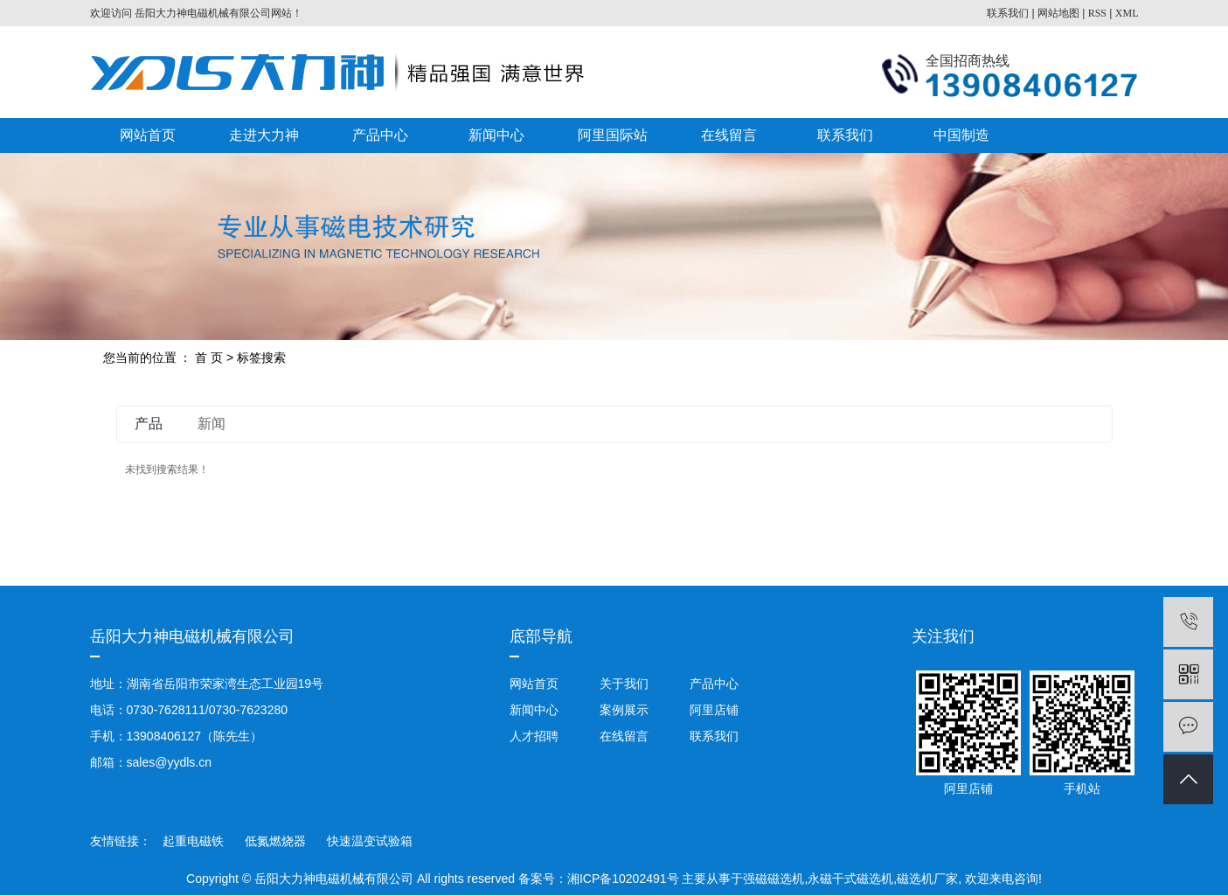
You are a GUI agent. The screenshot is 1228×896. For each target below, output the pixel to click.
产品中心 (380, 135)
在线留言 (729, 135)
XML (1127, 13)
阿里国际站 (613, 135)
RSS (1097, 13)
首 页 (209, 358)
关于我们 (624, 684)
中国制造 (961, 135)
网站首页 (148, 135)
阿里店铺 (712, 710)
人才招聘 (534, 736)
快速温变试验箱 (370, 841)
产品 (149, 423)
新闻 (211, 423)
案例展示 (624, 710)
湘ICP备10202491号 (623, 879)
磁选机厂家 (927, 879)
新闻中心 (496, 135)
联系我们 (1008, 13)
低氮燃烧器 (277, 841)
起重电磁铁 (195, 841)
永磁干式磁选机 (850, 879)
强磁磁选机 (773, 879)
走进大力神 (264, 135)
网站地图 (1058, 13)
